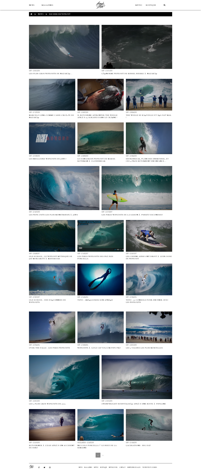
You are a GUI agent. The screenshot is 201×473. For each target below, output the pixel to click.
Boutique (151, 5)
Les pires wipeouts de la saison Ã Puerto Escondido (132, 215)
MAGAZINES (47, 5)
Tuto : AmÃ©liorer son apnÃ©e (95, 300)
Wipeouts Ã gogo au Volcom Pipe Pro (99, 348)
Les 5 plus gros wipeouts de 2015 (47, 404)
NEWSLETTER (113, 467)
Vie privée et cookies (149, 467)
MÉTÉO (138, 5)
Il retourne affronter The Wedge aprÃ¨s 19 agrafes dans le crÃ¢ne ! (97, 116)
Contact (122, 467)
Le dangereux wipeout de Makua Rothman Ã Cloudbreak (96, 160)
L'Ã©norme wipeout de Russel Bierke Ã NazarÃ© (129, 73)
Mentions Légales (133, 467)
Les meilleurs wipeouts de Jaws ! (48, 159)
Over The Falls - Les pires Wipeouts (49, 348)
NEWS (32, 5)
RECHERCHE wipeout (59, 14)
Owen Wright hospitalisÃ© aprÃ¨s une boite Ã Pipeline (134, 404)
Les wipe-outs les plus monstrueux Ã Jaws (53, 215)
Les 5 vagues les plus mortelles (144, 348)
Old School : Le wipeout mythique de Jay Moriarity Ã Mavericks (50, 257)
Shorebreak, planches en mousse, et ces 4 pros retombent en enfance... (147, 160)
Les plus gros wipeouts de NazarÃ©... (50, 73)
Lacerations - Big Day (138, 445)
